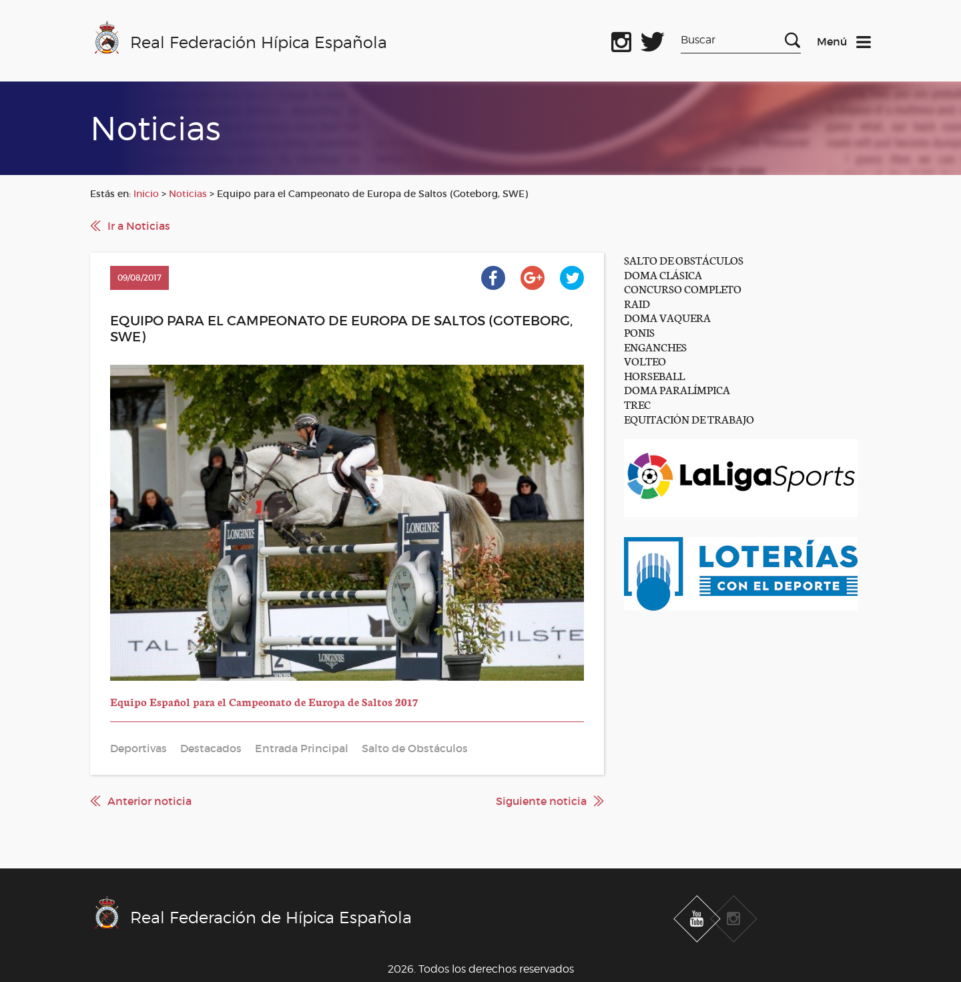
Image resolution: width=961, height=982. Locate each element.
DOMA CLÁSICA (663, 274)
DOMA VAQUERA (667, 317)
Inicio (146, 194)
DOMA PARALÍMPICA (677, 389)
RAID (637, 303)
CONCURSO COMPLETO (682, 288)
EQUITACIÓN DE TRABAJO (689, 418)
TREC (637, 404)
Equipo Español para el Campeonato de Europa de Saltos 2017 (264, 701)
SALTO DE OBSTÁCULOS (683, 259)
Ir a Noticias (138, 225)
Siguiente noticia (541, 801)
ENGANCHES (655, 346)
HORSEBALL (654, 375)
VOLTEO (645, 360)
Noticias (188, 194)
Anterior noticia (149, 801)
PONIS (639, 331)
